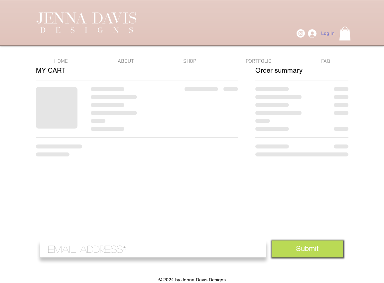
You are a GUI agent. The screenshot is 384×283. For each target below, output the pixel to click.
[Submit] (307, 248)
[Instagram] (301, 33)
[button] (345, 34)
